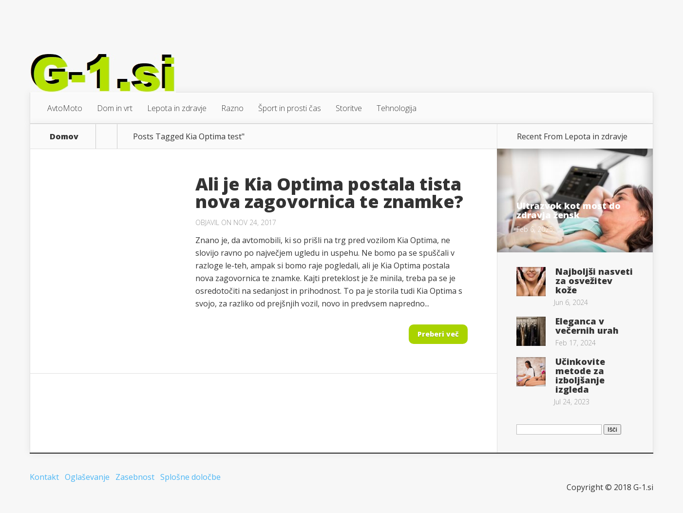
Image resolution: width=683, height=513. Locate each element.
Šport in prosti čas (289, 108)
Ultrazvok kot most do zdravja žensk (568, 210)
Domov (64, 136)
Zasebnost (134, 477)
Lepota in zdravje (177, 108)
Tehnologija (397, 108)
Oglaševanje (87, 477)
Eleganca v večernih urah (587, 325)
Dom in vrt (115, 108)
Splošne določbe (190, 477)
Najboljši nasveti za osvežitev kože (594, 281)
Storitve (349, 108)
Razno (232, 108)
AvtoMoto (64, 108)
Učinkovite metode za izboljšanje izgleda (580, 375)
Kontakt (44, 477)
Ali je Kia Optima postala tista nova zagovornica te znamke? (329, 192)
